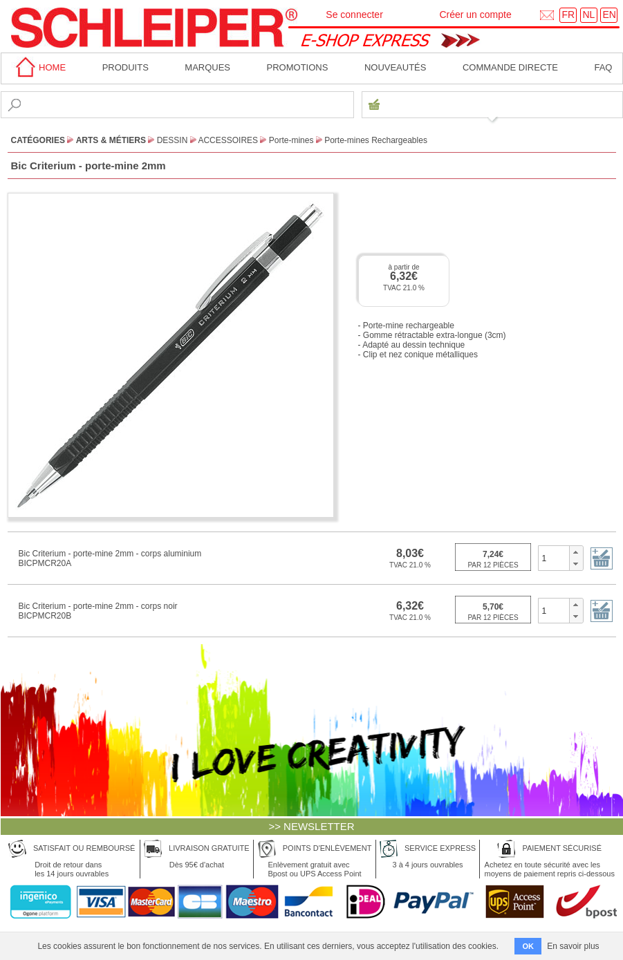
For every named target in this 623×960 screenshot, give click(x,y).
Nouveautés (395, 67)
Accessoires (228, 140)
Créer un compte (475, 14)
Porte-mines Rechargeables (375, 140)
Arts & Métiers (111, 140)
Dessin (172, 140)
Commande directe (510, 67)
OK (528, 946)
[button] (575, 552)
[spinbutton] (554, 557)
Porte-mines (291, 140)
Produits (125, 67)
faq (603, 67)
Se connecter (354, 14)
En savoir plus (573, 946)
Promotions (297, 67)
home (38, 67)
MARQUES (207, 67)
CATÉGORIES (38, 140)
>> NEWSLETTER (311, 826)
